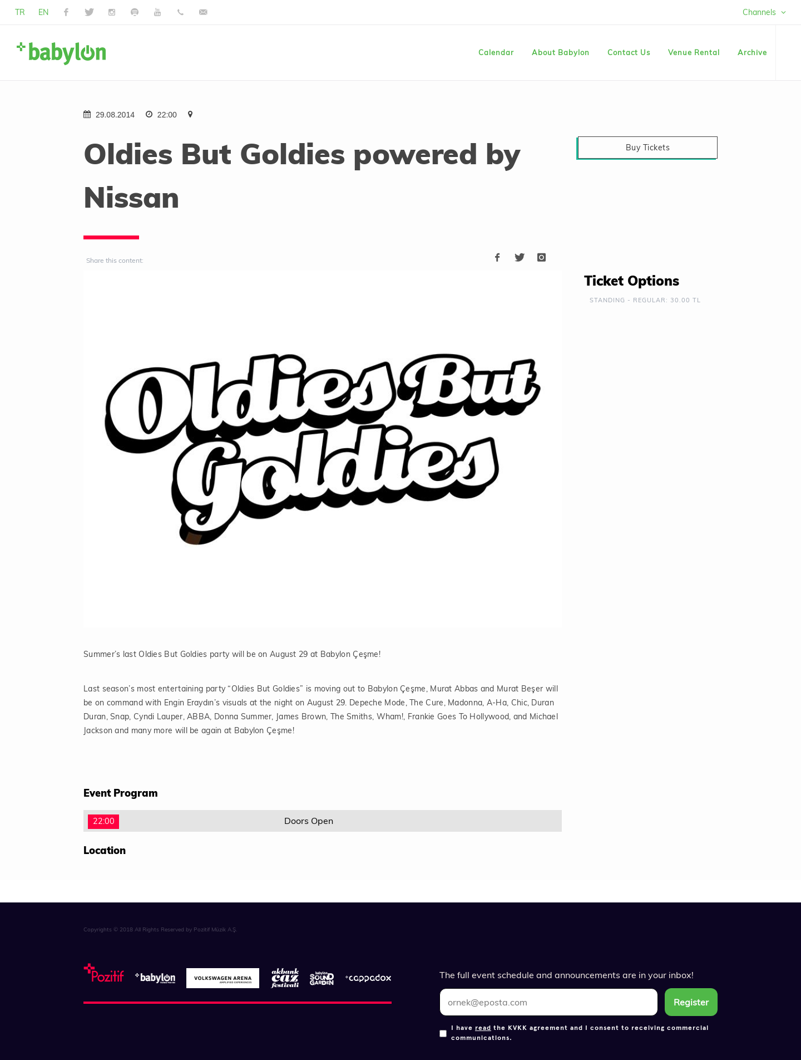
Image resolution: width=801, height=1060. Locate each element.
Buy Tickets (648, 148)
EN (43, 12)
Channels (764, 12)
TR (20, 12)
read (483, 1027)
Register (691, 1002)
